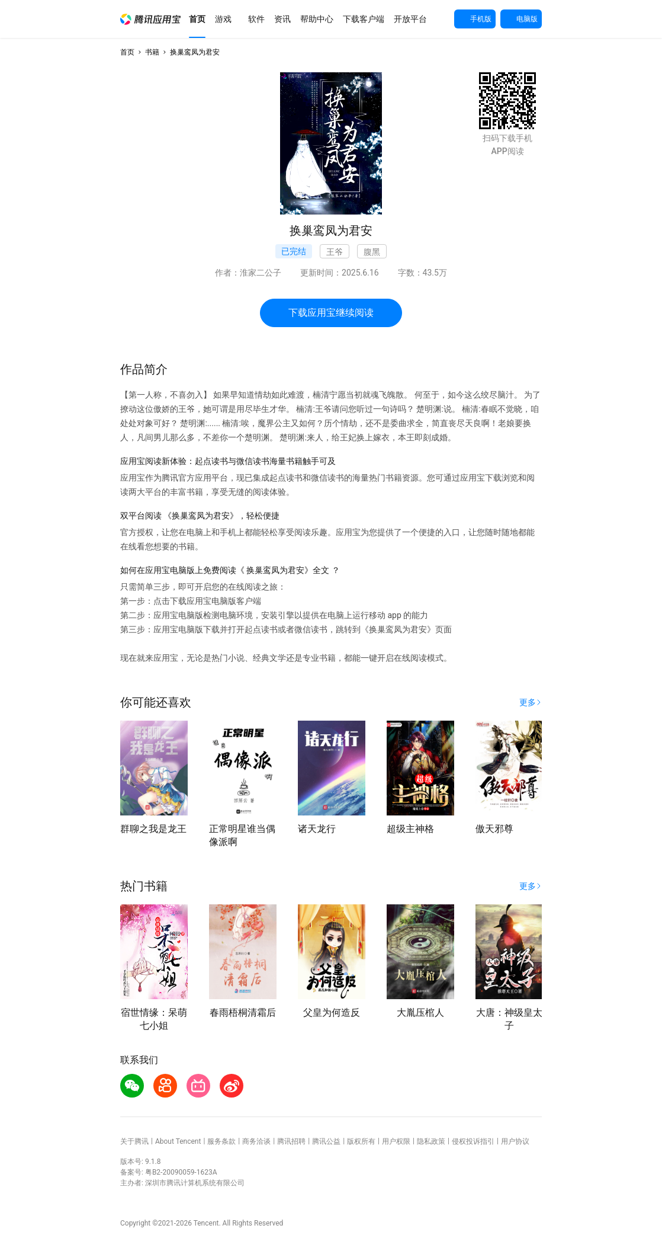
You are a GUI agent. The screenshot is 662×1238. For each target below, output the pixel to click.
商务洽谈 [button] (256, 1141)
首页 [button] (127, 52)
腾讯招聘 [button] (291, 1141)
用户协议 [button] (515, 1141)
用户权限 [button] (396, 1141)
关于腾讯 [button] (134, 1141)
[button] (150, 19)
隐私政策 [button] (431, 1141)
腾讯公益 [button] (326, 1141)
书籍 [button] (152, 52)
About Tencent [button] (178, 1141)
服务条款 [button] (221, 1141)
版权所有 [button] (361, 1141)
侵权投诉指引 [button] (473, 1141)
